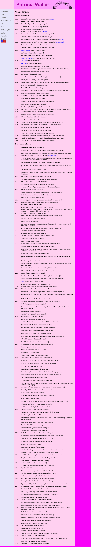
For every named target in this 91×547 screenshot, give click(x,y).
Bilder (3, 15)
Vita (2, 24)
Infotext (51, 19)
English (3, 39)
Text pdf (61, 39)
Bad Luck (24, 63)
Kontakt (4, 36)
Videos (3, 18)
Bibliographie (5, 30)
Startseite (4, 12)
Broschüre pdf (59, 42)
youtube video (52, 155)
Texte (3, 27)
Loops (22, 281)
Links (3, 33)
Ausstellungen (6, 21)
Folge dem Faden (26, 58)
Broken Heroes (25, 50)
